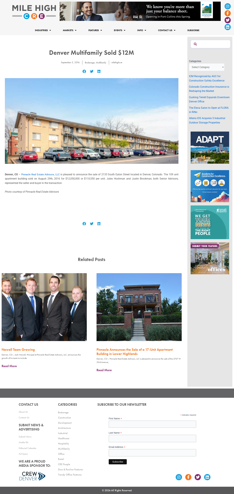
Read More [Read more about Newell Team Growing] (9, 366)
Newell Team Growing (18, 349)
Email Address (117, 447)
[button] (84, 71)
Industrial (63, 433)
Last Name (115, 432)
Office (61, 454)
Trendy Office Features (70, 474)
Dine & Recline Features (70, 469)
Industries (43, 30)
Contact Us (166, 30)
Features (95, 30)
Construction (64, 417)
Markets (69, 30)
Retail (61, 459)
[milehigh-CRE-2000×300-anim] (140, 11)
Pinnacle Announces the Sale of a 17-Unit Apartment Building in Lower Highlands (135, 351)
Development (65, 422)
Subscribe (193, 30)
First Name (115, 418)
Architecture (64, 428)
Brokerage (89, 62)
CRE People (64, 464)
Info (141, 30)
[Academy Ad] (210, 185)
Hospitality (63, 443)
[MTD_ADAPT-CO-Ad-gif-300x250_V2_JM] (210, 147)
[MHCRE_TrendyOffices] (210, 258)
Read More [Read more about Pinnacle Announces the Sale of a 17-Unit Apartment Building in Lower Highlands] (104, 370)
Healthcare (63, 438)
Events (119, 30)
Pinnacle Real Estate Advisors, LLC (41, 174)
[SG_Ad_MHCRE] (210, 222)
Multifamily (101, 62)
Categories (195, 61)
